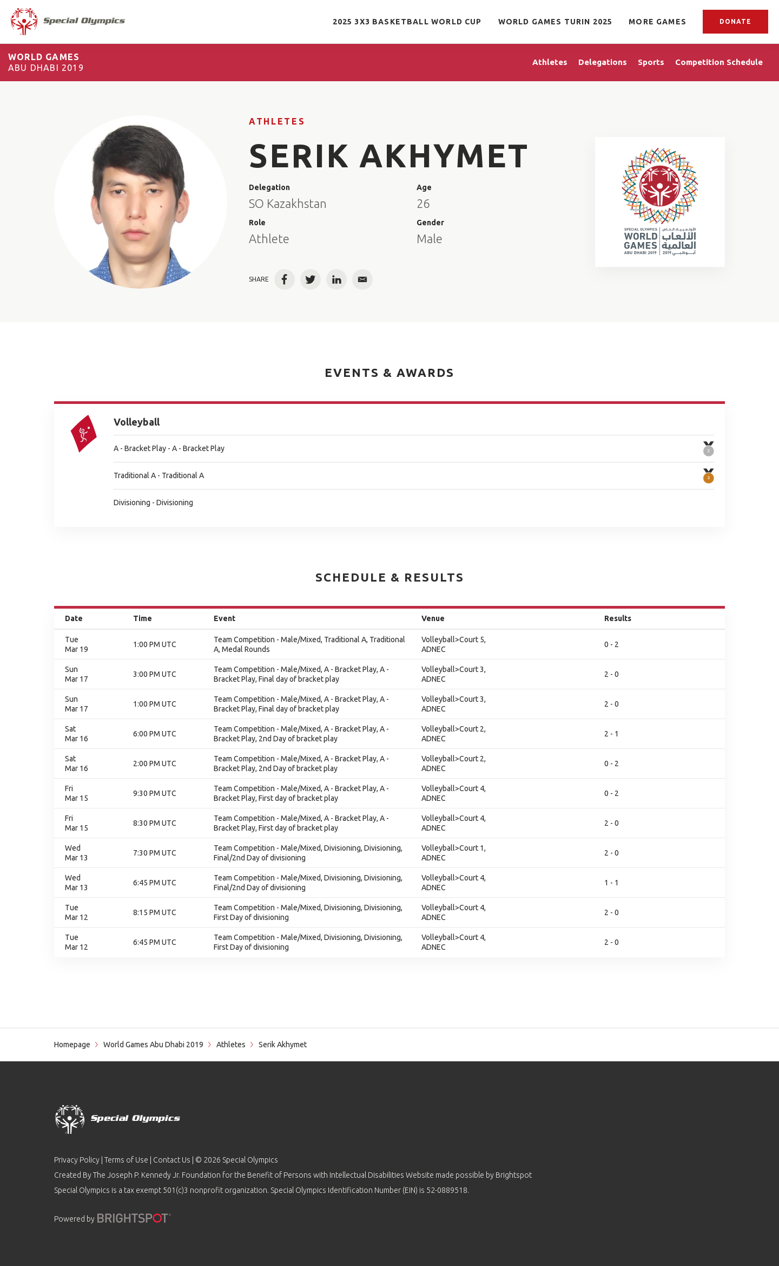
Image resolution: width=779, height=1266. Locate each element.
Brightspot (514, 1175)
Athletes (277, 121)
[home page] (68, 21)
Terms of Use (126, 1160)
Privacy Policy (77, 1160)
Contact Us (171, 1160)
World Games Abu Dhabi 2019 (153, 1044)
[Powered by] (134, 1218)
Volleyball (137, 421)
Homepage (72, 1044)
